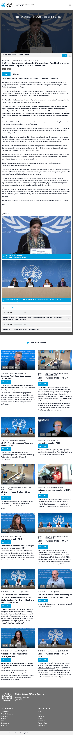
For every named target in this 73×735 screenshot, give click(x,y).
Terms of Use (42, 723)
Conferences (5, 723)
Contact (4, 733)
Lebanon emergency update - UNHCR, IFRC (54, 491)
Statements (4, 716)
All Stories (4, 725)
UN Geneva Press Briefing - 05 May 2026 (53, 542)
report (19, 91)
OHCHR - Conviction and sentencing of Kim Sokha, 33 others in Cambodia (55, 596)
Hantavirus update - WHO (49, 443)
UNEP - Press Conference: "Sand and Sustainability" (17, 444)
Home (40, 711)
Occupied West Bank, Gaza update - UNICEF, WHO (16, 377)
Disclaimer (41, 725)
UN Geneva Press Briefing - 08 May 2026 (16, 493)
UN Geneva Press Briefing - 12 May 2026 (53, 379)
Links (40, 718)
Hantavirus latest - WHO (11, 539)
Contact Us (41, 721)
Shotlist (16, 74)
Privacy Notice (24, 733)
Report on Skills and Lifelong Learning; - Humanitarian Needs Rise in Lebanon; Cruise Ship (52, 552)
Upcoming (41, 716)
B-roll (3, 721)
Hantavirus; (60, 555)
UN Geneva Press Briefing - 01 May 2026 (53, 655)
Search (40, 714)
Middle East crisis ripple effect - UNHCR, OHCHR (15, 655)
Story (6, 74)
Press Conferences (7, 714)
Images (3, 718)
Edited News (5, 711)
